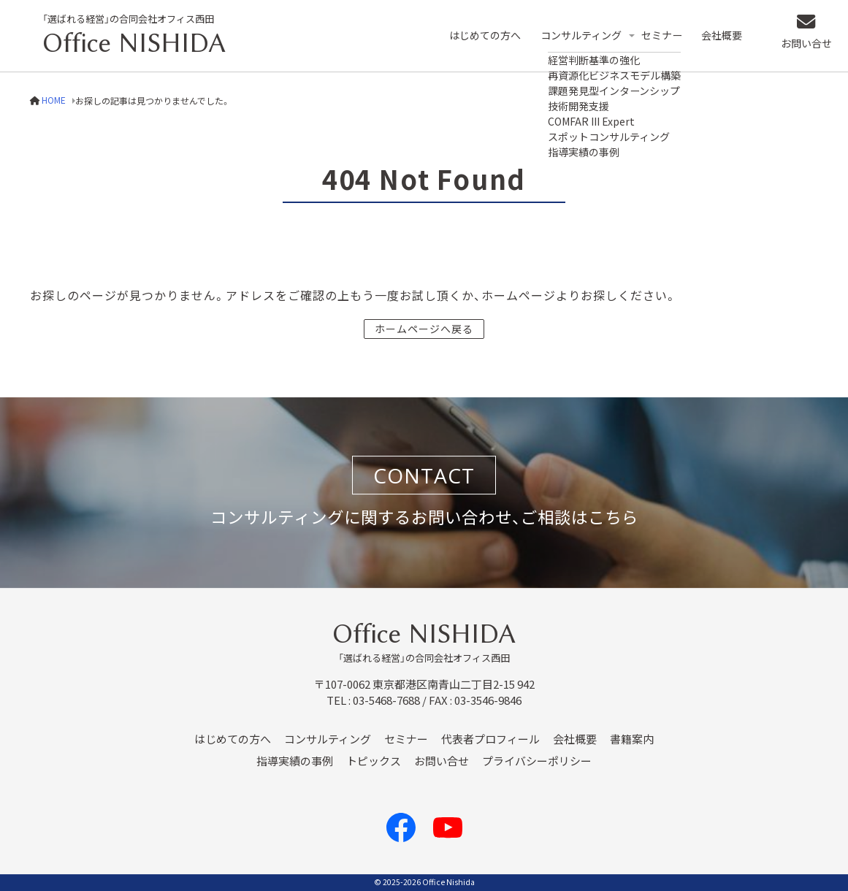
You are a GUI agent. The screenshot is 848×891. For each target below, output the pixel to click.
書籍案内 (632, 739)
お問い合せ (801, 47)
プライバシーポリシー (537, 761)
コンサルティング (580, 35)
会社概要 (728, 35)
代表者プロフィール (490, 739)
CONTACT (424, 475)
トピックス (373, 761)
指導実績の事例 (294, 761)
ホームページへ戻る (424, 328)
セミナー (666, 35)
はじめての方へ (480, 35)
